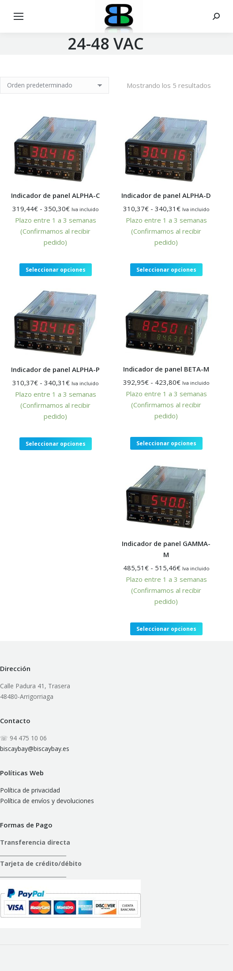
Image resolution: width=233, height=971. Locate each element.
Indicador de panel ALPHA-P (55, 369)
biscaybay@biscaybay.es (34, 748)
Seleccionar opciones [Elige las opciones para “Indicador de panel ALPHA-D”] (166, 269)
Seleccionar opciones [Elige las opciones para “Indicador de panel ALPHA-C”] (56, 269)
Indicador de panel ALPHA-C (55, 195)
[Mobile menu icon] (18, 16)
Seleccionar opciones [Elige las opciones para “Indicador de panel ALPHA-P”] (56, 444)
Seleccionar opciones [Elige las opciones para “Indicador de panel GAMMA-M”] (166, 629)
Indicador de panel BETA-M (166, 368)
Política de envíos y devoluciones (47, 801)
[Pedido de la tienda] (54, 85)
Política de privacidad (30, 790)
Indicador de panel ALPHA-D (166, 195)
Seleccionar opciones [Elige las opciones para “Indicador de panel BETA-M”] (166, 443)
